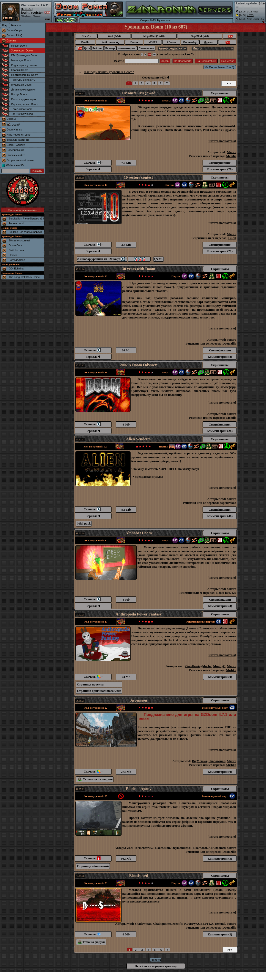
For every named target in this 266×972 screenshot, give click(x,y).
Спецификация (220, 163)
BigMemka (199, 761)
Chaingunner (162, 923)
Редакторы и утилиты (24, 65)
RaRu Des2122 (226, 593)
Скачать (11, 40)
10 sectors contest (19, 240)
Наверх (155, 960)
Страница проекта (90, 684)
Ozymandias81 (182, 848)
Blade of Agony (138, 789)
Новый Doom (19, 45)
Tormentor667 (143, 848)
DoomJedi (200, 848)
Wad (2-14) (114, 36)
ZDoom (171, 42)
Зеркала (93, 169)
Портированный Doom (24, 74)
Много (231, 152)
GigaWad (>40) (200, 36)
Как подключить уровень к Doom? (109, 72)
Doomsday (189, 42)
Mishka (231, 670)
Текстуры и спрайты (23, 79)
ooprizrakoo (228, 503)
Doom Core (15, 245)
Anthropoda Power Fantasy (139, 614)
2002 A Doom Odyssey (138, 365)
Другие (208, 42)
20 (154, 54)
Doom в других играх (23, 99)
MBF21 (152, 42)
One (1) (86, 36)
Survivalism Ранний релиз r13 (26, 218)
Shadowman (217, 761)
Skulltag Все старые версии (25, 231)
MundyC (219, 666)
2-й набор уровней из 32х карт (102, 259)
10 (149, 54)
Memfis (231, 156)
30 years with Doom (138, 269)
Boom (134, 42)
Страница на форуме (95, 779)
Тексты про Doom (21, 109)
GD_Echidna (16, 268)
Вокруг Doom (19, 94)
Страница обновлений (93, 866)
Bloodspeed (138, 875)
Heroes (13, 255)
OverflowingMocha (198, 666)
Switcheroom (16, 250)
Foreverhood (16, 223)
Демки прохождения (23, 89)
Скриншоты (219, 93)
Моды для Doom (21, 60)
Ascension (138, 700)
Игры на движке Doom (24, 104)
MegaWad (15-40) (154, 36)
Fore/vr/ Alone (17, 259)
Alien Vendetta (138, 439)
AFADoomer (216, 848)
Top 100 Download (22, 113)
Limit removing (110, 42)
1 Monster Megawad (138, 93)
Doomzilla (229, 343)
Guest (232, 238)
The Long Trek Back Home (24, 277)
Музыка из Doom (21, 84)
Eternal (220, 923)
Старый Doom (19, 70)
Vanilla (85, 42)
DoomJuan (162, 848)
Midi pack (84, 523)
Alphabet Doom (138, 533)
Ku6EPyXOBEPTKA (199, 923)
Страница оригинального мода (99, 691)
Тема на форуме (91, 942)
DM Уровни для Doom (24, 55)
